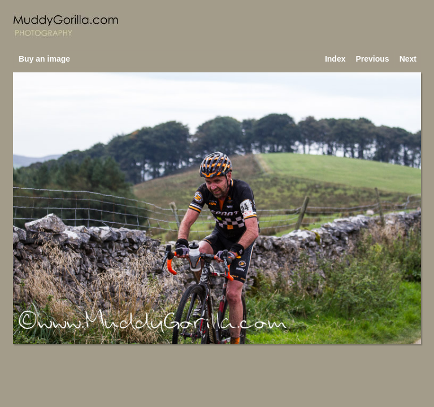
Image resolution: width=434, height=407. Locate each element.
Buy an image (44, 58)
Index (335, 58)
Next (408, 58)
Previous (372, 58)
